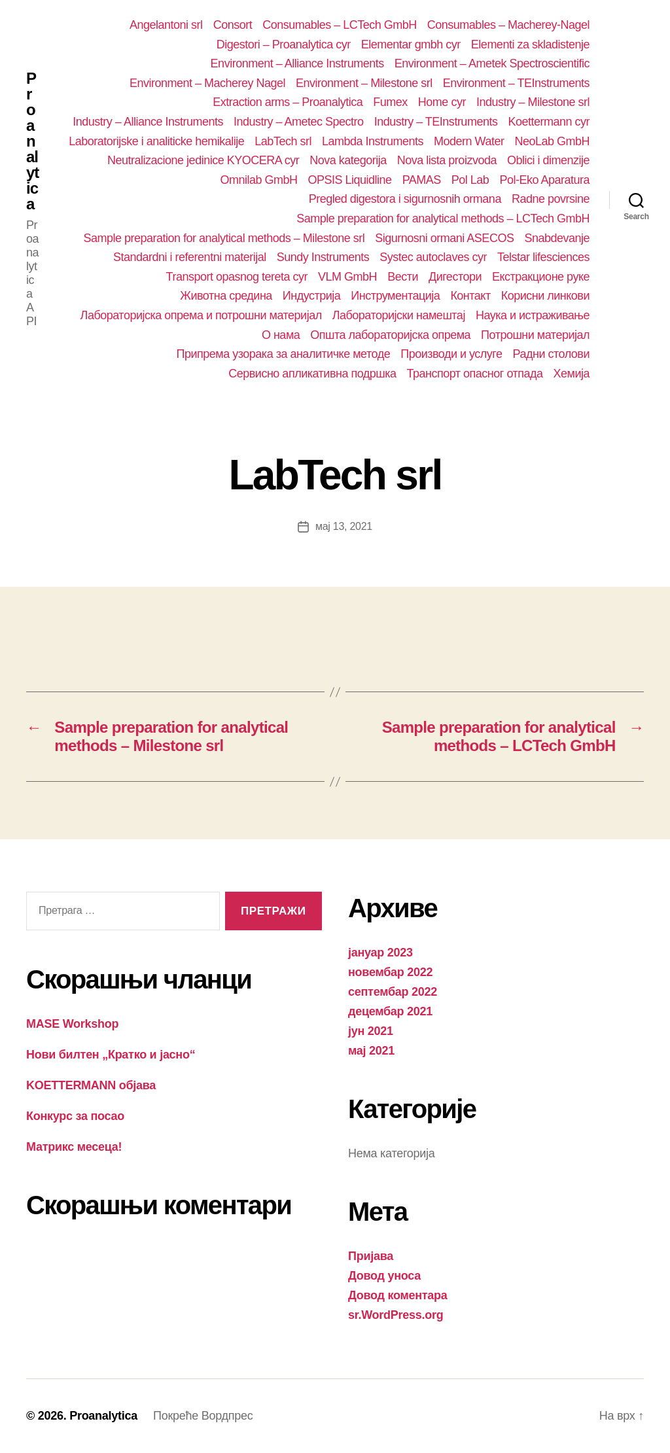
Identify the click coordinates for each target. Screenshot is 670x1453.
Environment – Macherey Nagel (207, 83)
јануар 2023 (380, 952)
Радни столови (551, 353)
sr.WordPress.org (395, 1315)
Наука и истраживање (533, 315)
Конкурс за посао (75, 1116)
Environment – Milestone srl (364, 83)
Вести (402, 276)
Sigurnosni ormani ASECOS (444, 238)
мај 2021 (371, 1050)
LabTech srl (283, 141)
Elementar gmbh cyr (411, 44)
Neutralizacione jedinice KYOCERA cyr (203, 160)
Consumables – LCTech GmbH (339, 24)
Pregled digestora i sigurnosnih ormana (405, 198)
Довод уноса (384, 1275)
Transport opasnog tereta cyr (237, 276)
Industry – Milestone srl (533, 102)
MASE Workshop (72, 1023)
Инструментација (395, 295)
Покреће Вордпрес (203, 1415)
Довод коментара (398, 1295)
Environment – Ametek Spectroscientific (492, 63)
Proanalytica (32, 141)
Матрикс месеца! (74, 1146)
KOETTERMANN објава (91, 1085)
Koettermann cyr (549, 121)
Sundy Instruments (323, 257)
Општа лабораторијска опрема (390, 334)
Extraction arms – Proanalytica (287, 102)
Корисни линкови (545, 295)
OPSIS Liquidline (350, 179)
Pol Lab (470, 179)
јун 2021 (370, 1031)
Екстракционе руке (541, 276)
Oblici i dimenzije (548, 160)
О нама (281, 334)
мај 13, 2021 (343, 526)
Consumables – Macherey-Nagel (508, 24)
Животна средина (226, 295)
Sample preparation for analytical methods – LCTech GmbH (443, 218)
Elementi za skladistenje (530, 44)
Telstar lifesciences (543, 257)
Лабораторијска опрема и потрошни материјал (201, 315)
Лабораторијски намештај (398, 315)
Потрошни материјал (535, 334)
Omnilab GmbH (258, 179)
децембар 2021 (390, 1011)
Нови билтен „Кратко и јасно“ (110, 1054)
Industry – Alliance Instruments (148, 121)
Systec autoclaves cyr (433, 257)
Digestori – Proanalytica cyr (284, 44)
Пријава (370, 1256)
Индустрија (312, 295)
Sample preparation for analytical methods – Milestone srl (223, 238)
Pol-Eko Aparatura (544, 179)
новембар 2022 (390, 972)
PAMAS (421, 179)
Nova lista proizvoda (447, 160)
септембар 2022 (392, 991)
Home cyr (442, 102)
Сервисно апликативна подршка (312, 373)
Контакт (470, 295)
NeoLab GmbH (552, 141)
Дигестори (455, 276)
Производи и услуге (451, 353)
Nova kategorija (348, 160)
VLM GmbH (347, 276)
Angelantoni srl (166, 24)
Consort (233, 24)
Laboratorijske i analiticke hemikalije (156, 141)
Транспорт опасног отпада (475, 373)
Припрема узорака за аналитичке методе (284, 353)
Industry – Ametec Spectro (299, 121)
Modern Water (469, 141)
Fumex (390, 102)
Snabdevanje (557, 238)
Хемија (572, 373)
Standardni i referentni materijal (189, 257)
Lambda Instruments (372, 141)
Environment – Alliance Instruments (297, 63)
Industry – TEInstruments (436, 121)
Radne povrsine (551, 198)
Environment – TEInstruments (516, 83)
